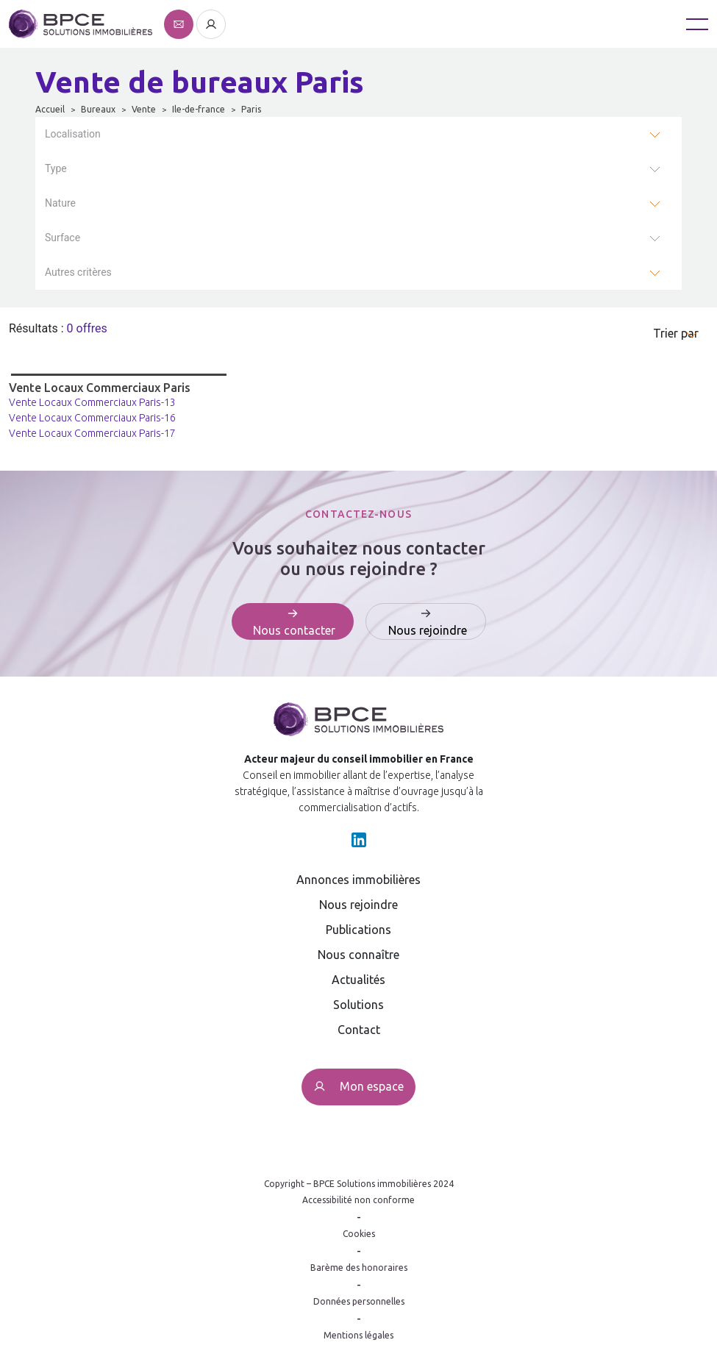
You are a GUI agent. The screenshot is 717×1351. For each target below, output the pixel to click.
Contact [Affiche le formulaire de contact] (359, 1029)
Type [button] (56, 168)
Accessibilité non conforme (358, 1200)
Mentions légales (358, 1335)
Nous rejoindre (358, 904)
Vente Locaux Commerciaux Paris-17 (92, 433)
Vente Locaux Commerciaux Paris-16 (92, 418)
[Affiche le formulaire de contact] (180, 22)
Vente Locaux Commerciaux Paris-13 (92, 402)
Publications (358, 929)
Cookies (359, 1233)
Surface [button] (62, 237)
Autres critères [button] (78, 272)
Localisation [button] (73, 134)
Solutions (358, 1004)
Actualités (358, 979)
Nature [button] (60, 203)
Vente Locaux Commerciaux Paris (99, 387)
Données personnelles (358, 1301)
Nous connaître (358, 954)
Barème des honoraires (358, 1267)
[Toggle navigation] (697, 24)
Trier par (676, 333)
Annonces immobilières (358, 879)
